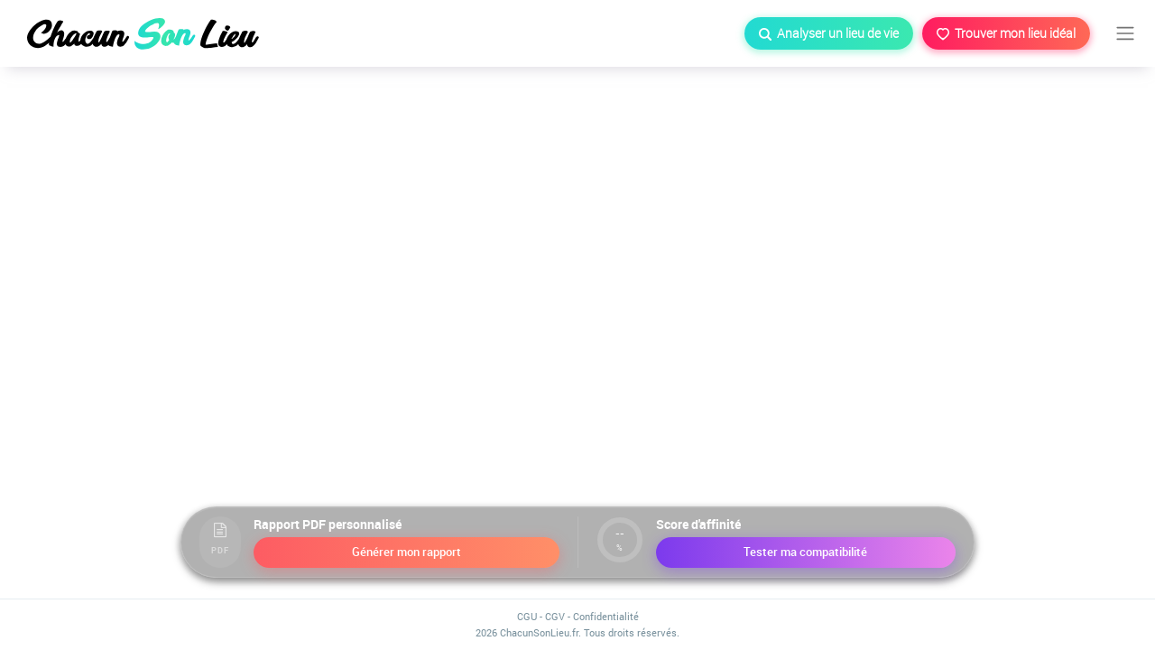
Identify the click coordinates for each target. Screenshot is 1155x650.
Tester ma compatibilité (805, 551)
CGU (527, 616)
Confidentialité (606, 616)
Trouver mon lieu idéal (1006, 33)
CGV (555, 616)
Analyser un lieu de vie (829, 33)
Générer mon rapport (406, 551)
